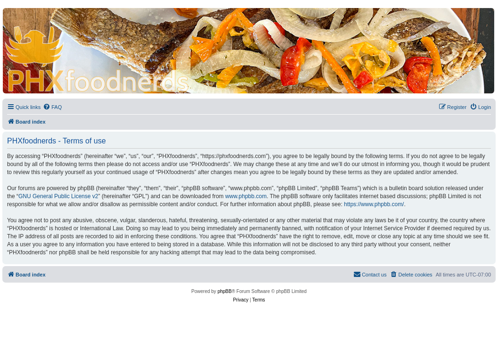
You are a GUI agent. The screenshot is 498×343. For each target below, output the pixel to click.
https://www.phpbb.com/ (374, 204)
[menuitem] (52, 107)
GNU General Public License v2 (58, 196)
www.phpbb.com (246, 196)
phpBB (225, 291)
